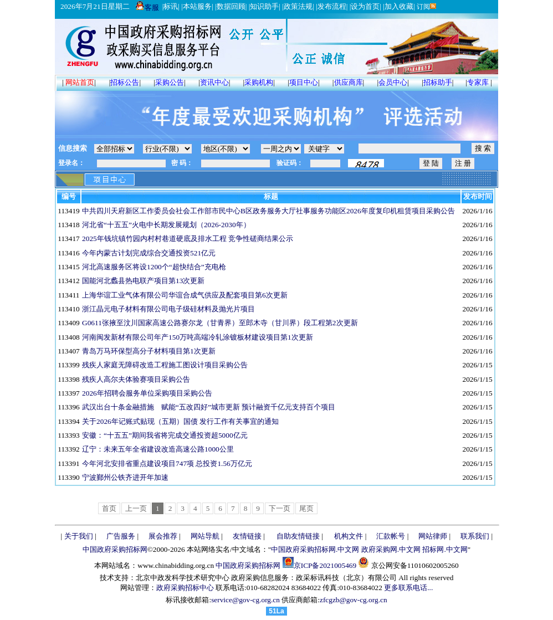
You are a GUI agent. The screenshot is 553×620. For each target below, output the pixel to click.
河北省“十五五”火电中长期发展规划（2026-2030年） (166, 225)
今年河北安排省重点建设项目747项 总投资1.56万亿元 (167, 463)
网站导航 (205, 536)
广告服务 (120, 536)
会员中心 (392, 82)
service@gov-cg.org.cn (245, 600)
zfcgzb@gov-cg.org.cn (353, 600)
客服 (147, 7)
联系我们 (474, 536)
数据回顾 (231, 6)
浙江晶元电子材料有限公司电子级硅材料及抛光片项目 (168, 309)
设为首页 (365, 6)
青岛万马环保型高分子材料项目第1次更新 (149, 351)
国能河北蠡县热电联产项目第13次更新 (143, 280)
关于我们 (78, 536)
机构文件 (348, 536)
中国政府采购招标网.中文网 (315, 549)
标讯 (170, 6)
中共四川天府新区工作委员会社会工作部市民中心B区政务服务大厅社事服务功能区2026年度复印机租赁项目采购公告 (268, 211)
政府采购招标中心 (185, 587)
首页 (109, 508)
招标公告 (124, 82)
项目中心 (303, 82)
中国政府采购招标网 (115, 549)
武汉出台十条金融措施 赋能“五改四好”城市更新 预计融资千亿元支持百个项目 (208, 407)
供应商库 (348, 82)
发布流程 (332, 6)
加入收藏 (399, 6)
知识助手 (264, 6)
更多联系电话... (408, 587)
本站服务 (197, 6)
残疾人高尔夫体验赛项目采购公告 (136, 379)
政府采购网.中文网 (391, 549)
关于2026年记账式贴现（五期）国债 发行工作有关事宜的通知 (180, 421)
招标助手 (437, 82)
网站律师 (432, 536)
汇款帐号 (390, 536)
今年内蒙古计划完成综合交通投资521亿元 (149, 253)
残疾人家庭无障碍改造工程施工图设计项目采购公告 (165, 365)
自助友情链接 (298, 536)
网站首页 (79, 82)
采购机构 (258, 82)
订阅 (426, 7)
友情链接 (247, 536)
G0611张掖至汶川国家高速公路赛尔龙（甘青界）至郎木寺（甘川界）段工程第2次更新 (219, 323)
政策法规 (298, 6)
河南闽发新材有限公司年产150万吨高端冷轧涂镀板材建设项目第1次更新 (197, 337)
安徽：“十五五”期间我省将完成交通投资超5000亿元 (165, 435)
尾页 (306, 508)
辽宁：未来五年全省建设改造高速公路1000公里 (158, 449)
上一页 (136, 508)
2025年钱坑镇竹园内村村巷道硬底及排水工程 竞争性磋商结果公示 (187, 238)
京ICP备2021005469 (325, 565)
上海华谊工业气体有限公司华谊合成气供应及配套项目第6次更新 (185, 295)
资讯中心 (214, 82)
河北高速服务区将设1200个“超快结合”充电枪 (154, 267)
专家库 (478, 82)
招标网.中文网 (444, 549)
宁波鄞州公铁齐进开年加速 (125, 477)
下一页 (279, 508)
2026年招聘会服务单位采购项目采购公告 (147, 393)
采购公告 (169, 82)
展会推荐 (163, 536)
